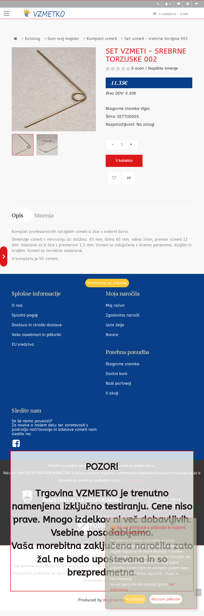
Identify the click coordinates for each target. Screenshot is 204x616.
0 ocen (137, 68)
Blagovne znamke (122, 364)
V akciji (112, 393)
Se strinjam (134, 599)
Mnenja (44, 215)
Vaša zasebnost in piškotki (36, 334)
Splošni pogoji (25, 315)
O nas (17, 305)
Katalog (32, 38)
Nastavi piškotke (166, 599)
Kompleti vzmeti (102, 38)
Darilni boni (116, 373)
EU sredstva (23, 344)
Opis (17, 215)
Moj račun (115, 305)
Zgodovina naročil (123, 315)
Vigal (145, 108)
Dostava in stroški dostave (37, 325)
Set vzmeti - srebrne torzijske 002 (156, 38)
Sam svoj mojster (63, 38)
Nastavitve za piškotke (107, 283)
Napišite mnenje (163, 68)
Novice (112, 334)
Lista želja (115, 325)
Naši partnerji (118, 383)
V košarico (124, 161)
